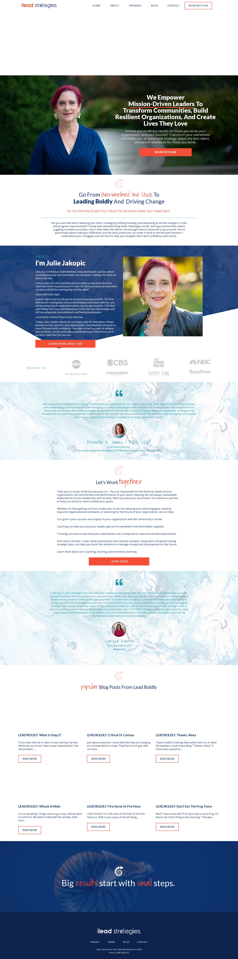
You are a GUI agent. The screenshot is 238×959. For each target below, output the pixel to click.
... (34, 684)
